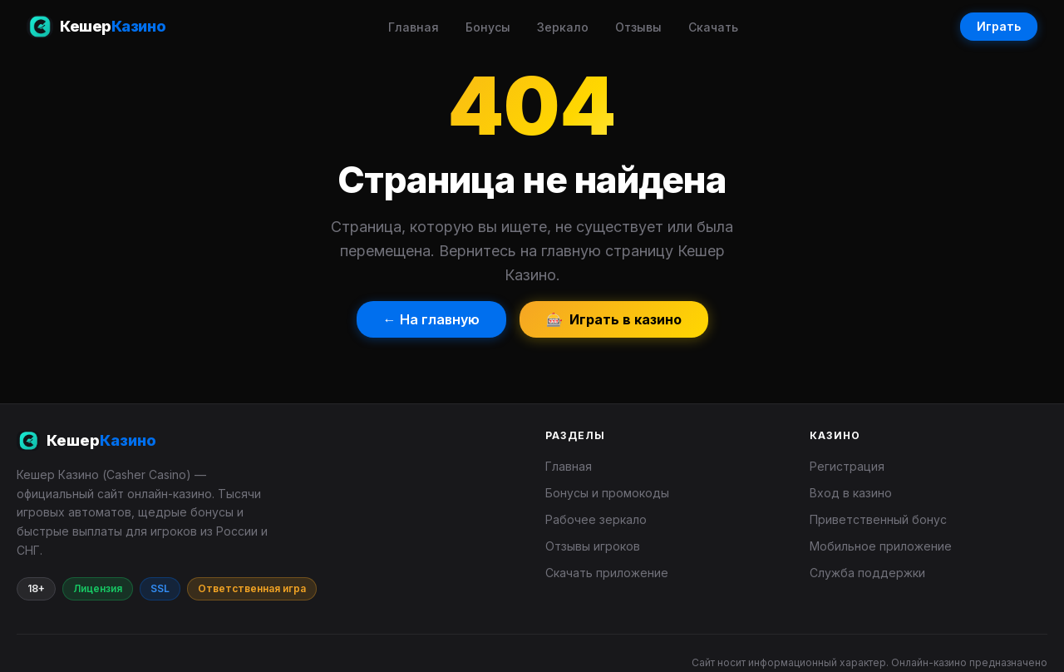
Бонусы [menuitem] (488, 27)
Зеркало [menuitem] (563, 27)
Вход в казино (851, 493)
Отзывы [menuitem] (638, 27)
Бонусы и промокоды (607, 493)
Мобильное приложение (881, 546)
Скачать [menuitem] (713, 27)
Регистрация (847, 466)
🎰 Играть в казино (614, 319)
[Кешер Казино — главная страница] (96, 26)
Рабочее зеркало (596, 519)
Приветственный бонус (878, 519)
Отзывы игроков (592, 546)
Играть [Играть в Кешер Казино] (999, 26)
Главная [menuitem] (413, 27)
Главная (568, 466)
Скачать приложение (606, 573)
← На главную (431, 319)
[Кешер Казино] (268, 440)
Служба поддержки (867, 573)
